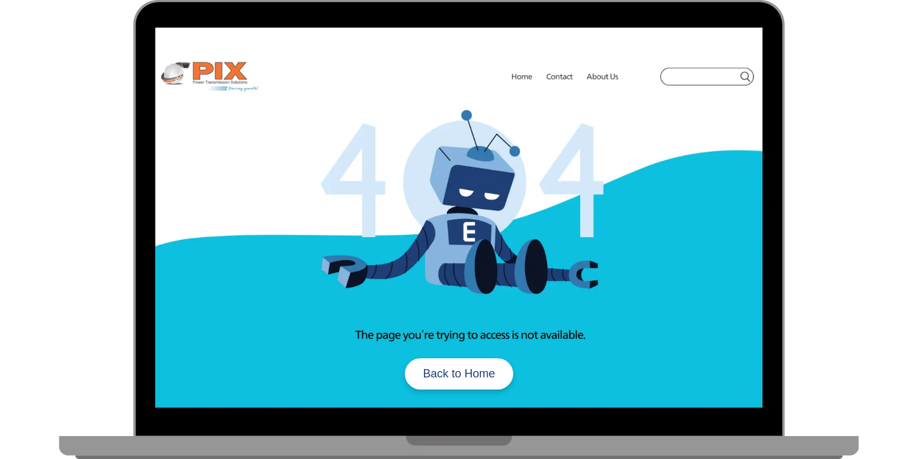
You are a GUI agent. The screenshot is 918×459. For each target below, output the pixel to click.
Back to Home (459, 373)
